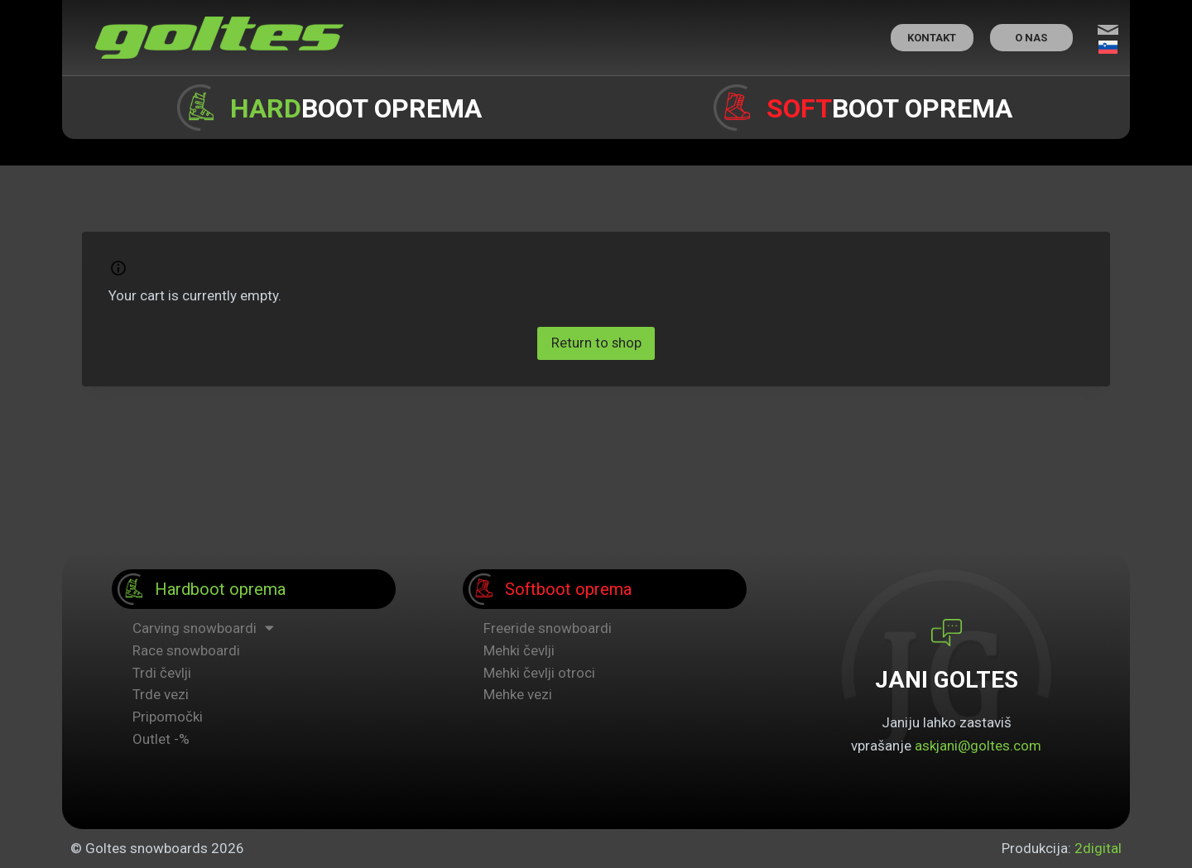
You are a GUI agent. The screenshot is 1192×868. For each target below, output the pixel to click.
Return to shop (596, 343)
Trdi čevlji (162, 672)
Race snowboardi (186, 650)
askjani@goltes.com (978, 745)
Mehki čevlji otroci (539, 672)
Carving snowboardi (203, 628)
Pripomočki (167, 716)
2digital (1098, 848)
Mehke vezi (517, 694)
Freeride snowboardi (547, 628)
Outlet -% (161, 739)
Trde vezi (160, 694)
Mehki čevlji (519, 650)
